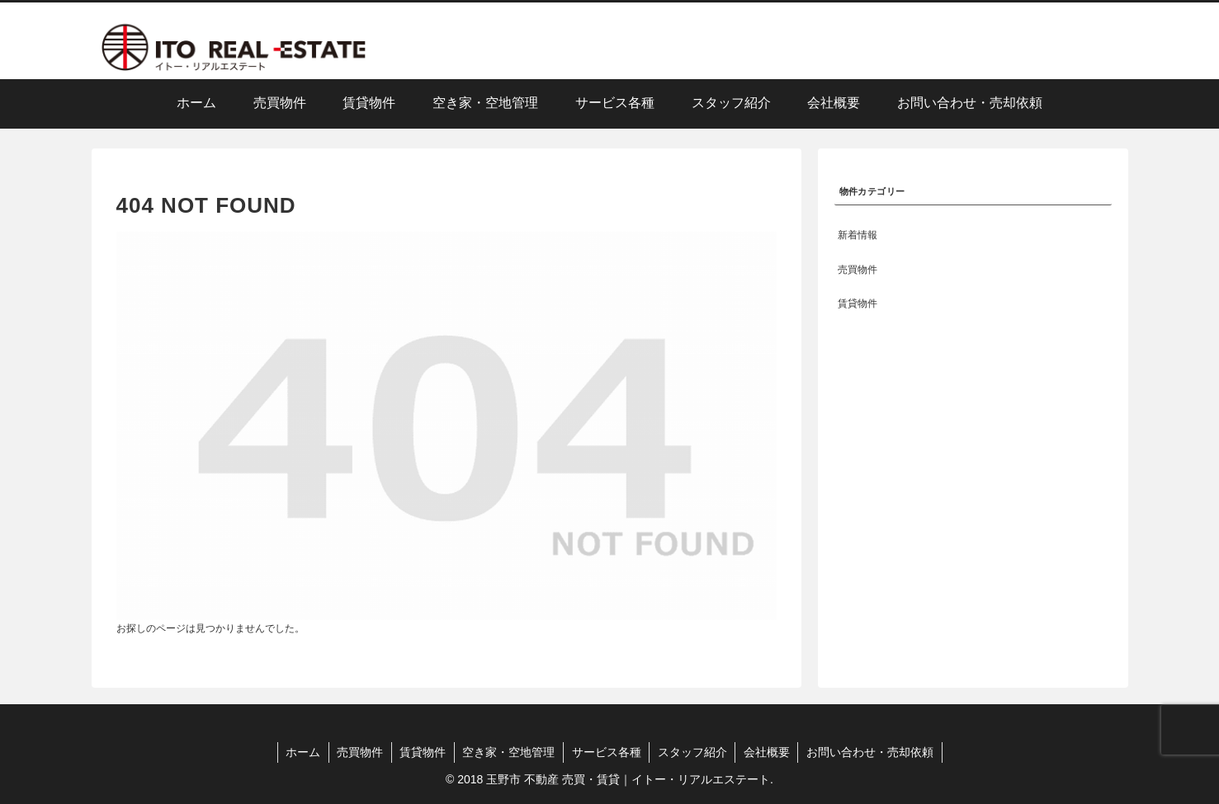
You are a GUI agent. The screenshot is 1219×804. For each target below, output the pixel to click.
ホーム (300, 752)
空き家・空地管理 (508, 752)
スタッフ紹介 (693, 752)
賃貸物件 (422, 752)
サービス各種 (606, 752)
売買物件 (358, 752)
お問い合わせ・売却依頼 (872, 752)
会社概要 (768, 752)
